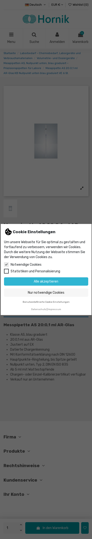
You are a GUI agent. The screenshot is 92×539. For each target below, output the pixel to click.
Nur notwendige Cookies (46, 293)
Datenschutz (38, 309)
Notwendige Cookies (23, 264)
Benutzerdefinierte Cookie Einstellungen (46, 302)
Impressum (54, 309)
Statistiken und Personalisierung (32, 271)
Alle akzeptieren (46, 281)
